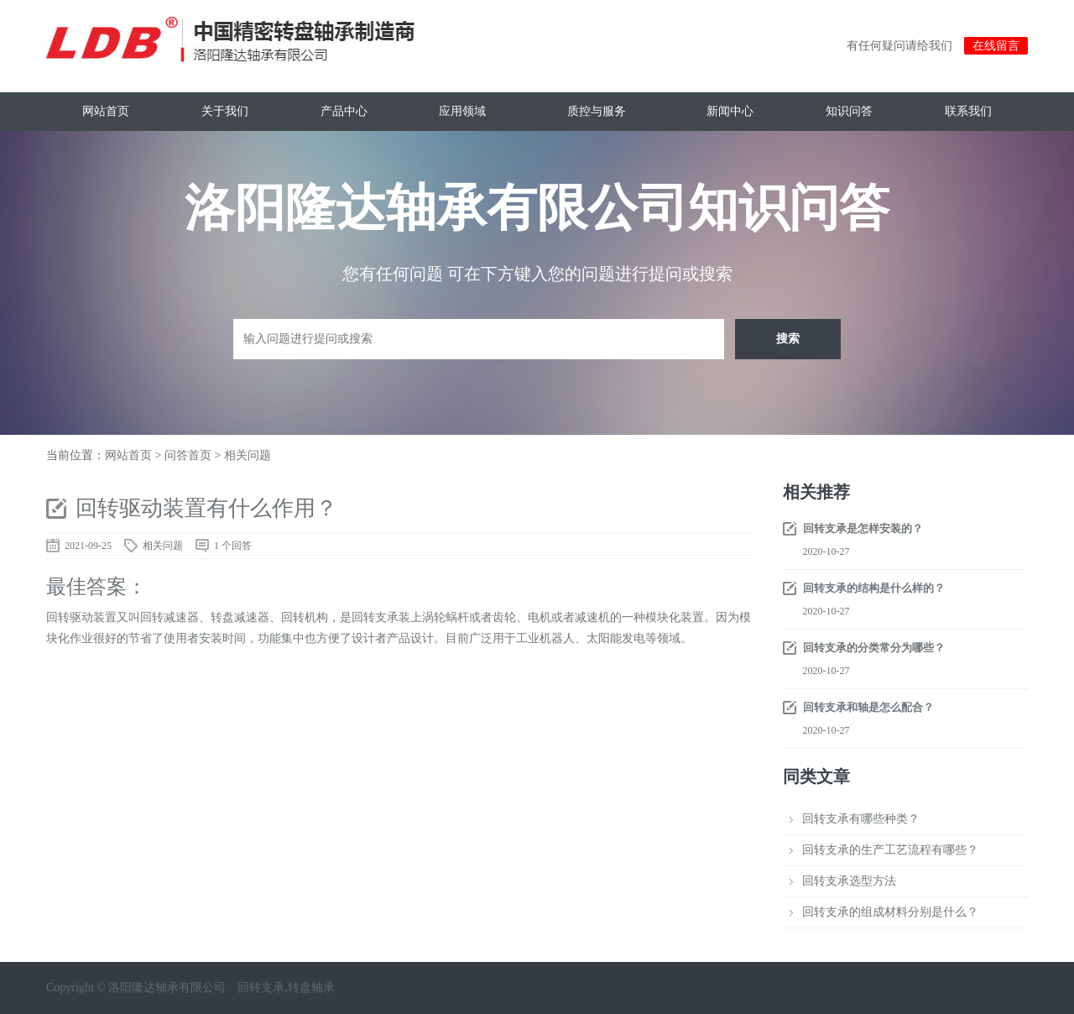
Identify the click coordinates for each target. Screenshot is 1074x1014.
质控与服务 (596, 111)
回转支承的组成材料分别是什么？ (890, 912)
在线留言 (995, 45)
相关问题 (247, 455)
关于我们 (224, 111)
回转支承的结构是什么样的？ (874, 588)
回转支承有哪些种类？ (861, 819)
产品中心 (344, 111)
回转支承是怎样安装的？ (863, 528)
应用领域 (462, 111)
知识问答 (849, 111)
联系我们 (968, 111)
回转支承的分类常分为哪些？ (874, 647)
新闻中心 (729, 111)
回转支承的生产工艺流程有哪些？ (890, 850)
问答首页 (187, 455)
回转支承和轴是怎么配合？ (868, 707)
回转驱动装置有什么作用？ (206, 508)
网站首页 (105, 111)
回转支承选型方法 (849, 881)
